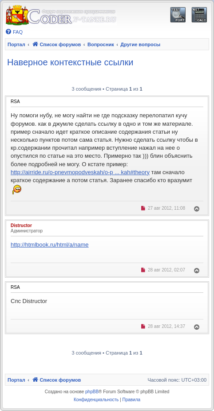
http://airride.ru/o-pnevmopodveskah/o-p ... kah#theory (80, 172)
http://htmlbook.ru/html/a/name (50, 244)
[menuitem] (14, 32)
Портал (16, 44)
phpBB (92, 391)
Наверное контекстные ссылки (70, 62)
